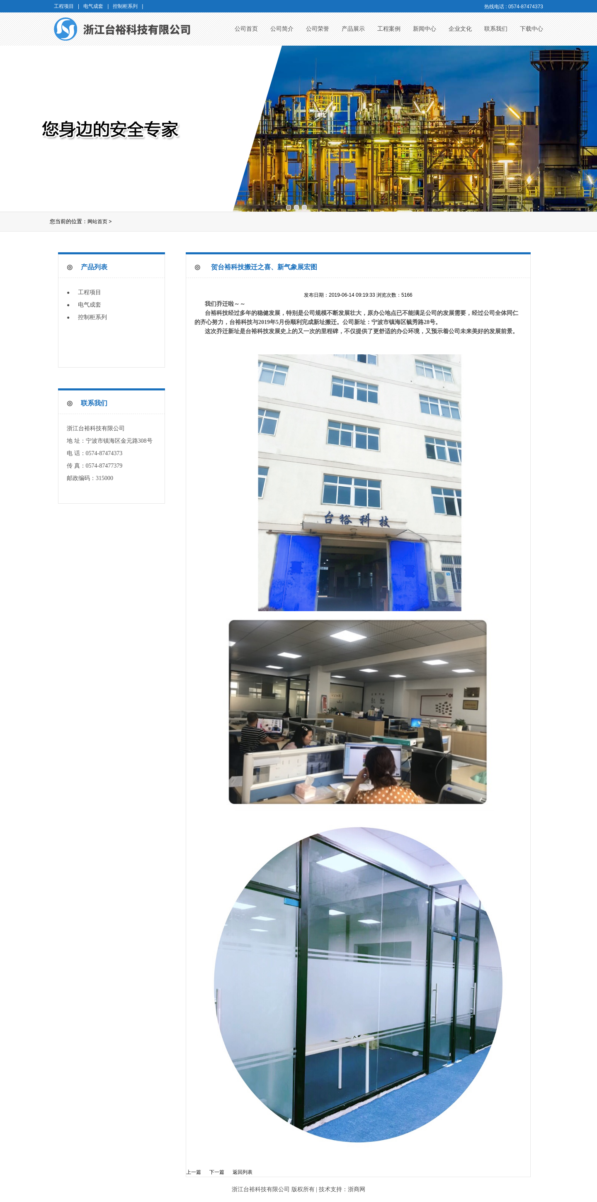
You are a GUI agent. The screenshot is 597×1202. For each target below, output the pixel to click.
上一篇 (193, 1172)
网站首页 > (99, 221)
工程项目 (89, 292)
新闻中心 (424, 29)
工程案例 (388, 29)
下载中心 (531, 29)
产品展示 (353, 29)
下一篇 (216, 1172)
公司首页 (246, 29)
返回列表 (242, 1172)
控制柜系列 (92, 317)
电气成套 (89, 305)
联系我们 (495, 29)
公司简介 (282, 29)
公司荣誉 (317, 29)
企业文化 (460, 29)
